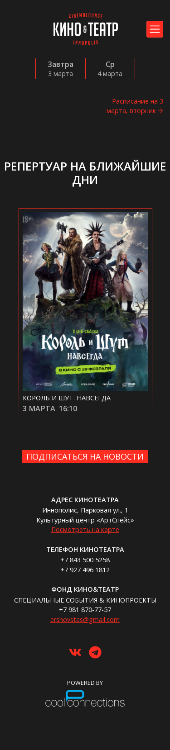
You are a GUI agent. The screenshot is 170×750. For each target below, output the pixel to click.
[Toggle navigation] (154, 29)
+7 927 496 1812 (85, 569)
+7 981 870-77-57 (85, 609)
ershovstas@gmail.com (85, 619)
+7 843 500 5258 (85, 559)
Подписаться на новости (85, 456)
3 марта (39, 408)
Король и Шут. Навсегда (67, 398)
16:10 (68, 408)
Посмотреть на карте (85, 529)
